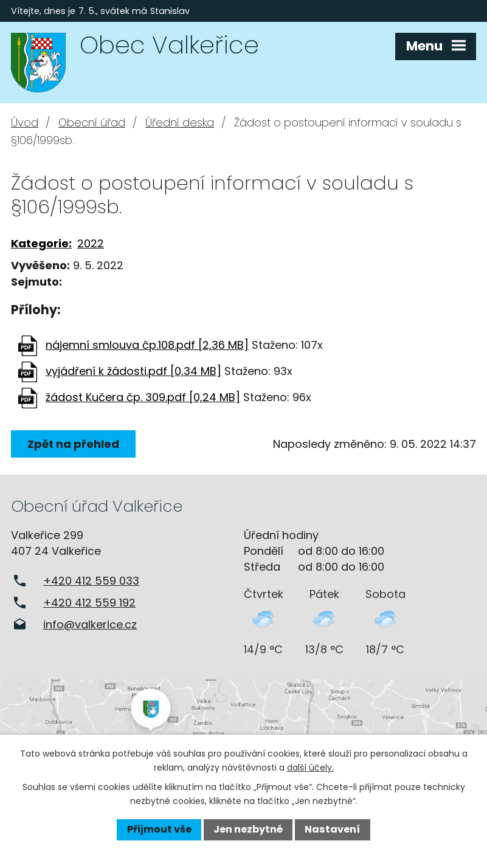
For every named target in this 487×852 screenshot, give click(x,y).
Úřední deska (179, 122)
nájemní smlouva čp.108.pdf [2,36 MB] (147, 344)
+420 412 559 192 (89, 602)
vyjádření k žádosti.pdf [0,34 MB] (133, 371)
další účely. (310, 767)
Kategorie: (41, 243)
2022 (90, 243)
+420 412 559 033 (91, 580)
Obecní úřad (91, 122)
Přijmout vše (159, 829)
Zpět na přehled (73, 444)
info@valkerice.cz (90, 624)
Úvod (24, 122)
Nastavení (332, 829)
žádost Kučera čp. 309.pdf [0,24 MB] (143, 397)
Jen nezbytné (248, 829)
